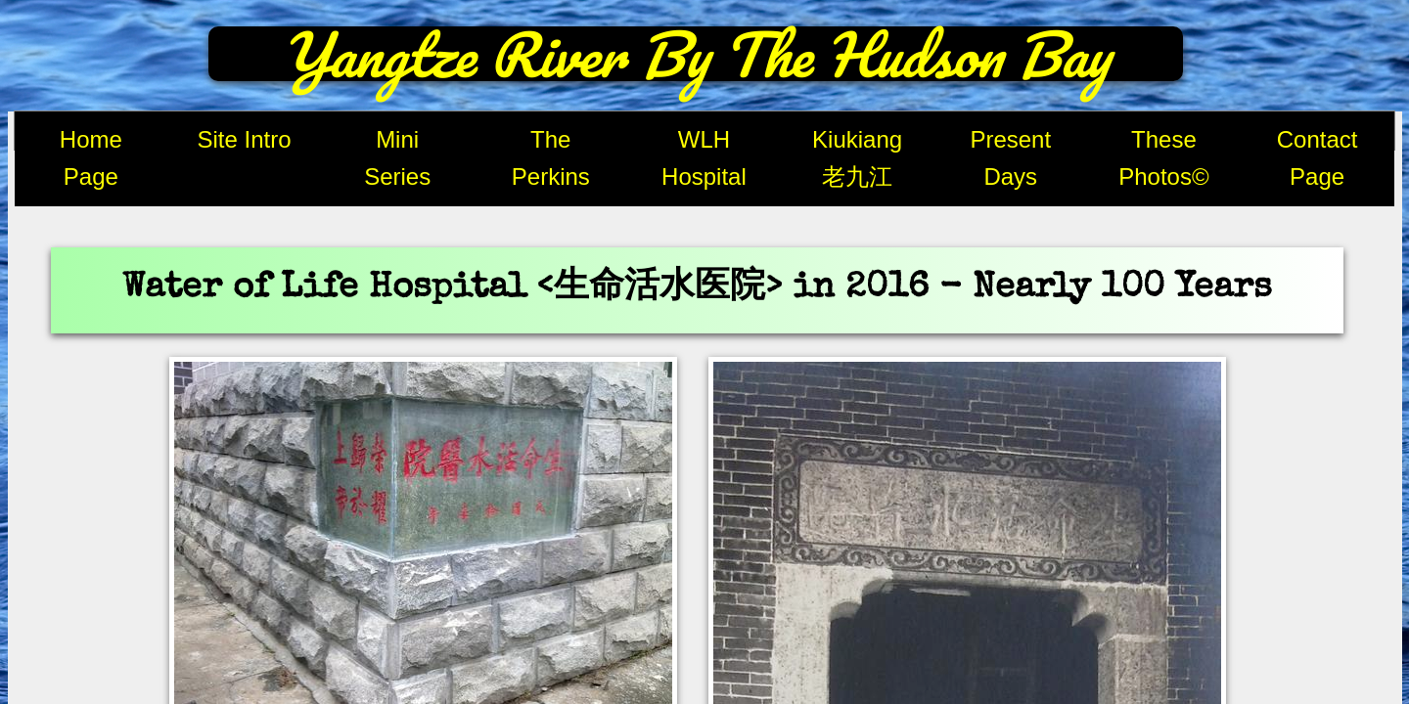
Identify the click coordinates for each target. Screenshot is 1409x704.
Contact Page (1317, 158)
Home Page (91, 158)
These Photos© (1163, 158)
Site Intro (244, 139)
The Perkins (551, 158)
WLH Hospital (704, 158)
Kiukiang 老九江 (857, 158)
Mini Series (397, 158)
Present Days (1010, 158)
